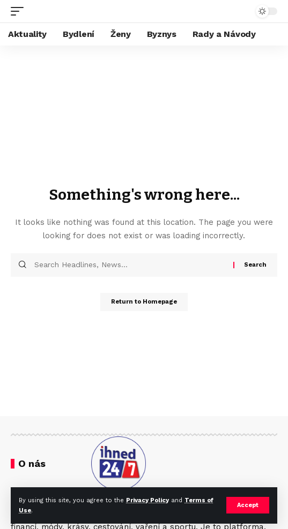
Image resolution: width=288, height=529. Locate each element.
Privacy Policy (147, 500)
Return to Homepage (144, 301)
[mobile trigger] (20, 11)
